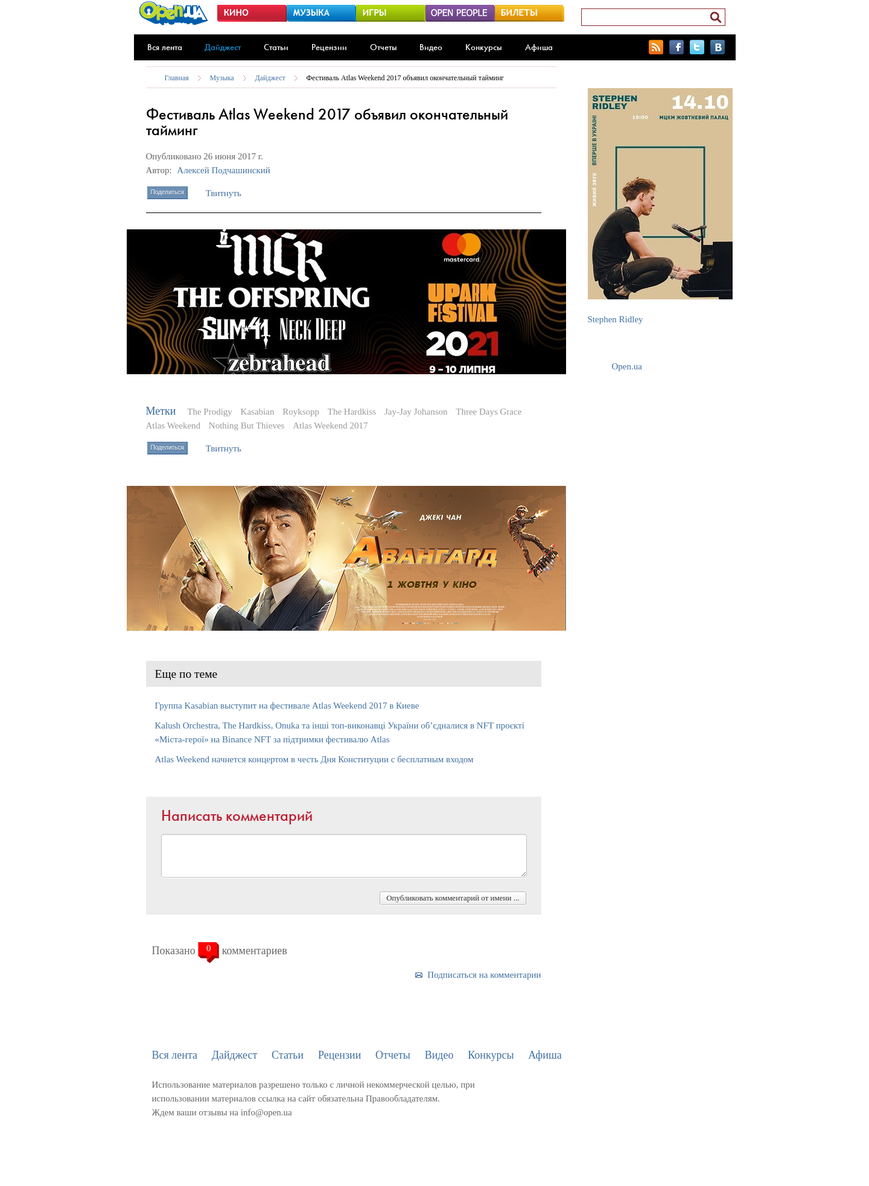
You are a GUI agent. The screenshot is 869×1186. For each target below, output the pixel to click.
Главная (177, 78)
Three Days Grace (488, 411)
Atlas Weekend (173, 425)
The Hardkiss (352, 411)
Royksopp (300, 411)
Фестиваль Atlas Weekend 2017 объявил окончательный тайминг (406, 78)
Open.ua (627, 366)
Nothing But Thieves (247, 425)
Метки (161, 411)
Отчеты (383, 47)
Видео (430, 47)
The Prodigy (209, 411)
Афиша (539, 47)
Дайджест (223, 47)
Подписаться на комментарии (484, 975)
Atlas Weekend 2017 (330, 425)
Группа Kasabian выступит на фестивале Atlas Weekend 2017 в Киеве (287, 705)
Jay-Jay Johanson (416, 411)
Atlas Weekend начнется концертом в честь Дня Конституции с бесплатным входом (314, 759)
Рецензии (329, 47)
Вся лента (164, 47)
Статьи (276, 47)
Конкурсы (483, 47)
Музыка (222, 78)
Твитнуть (223, 193)
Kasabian (258, 411)
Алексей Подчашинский (223, 170)
